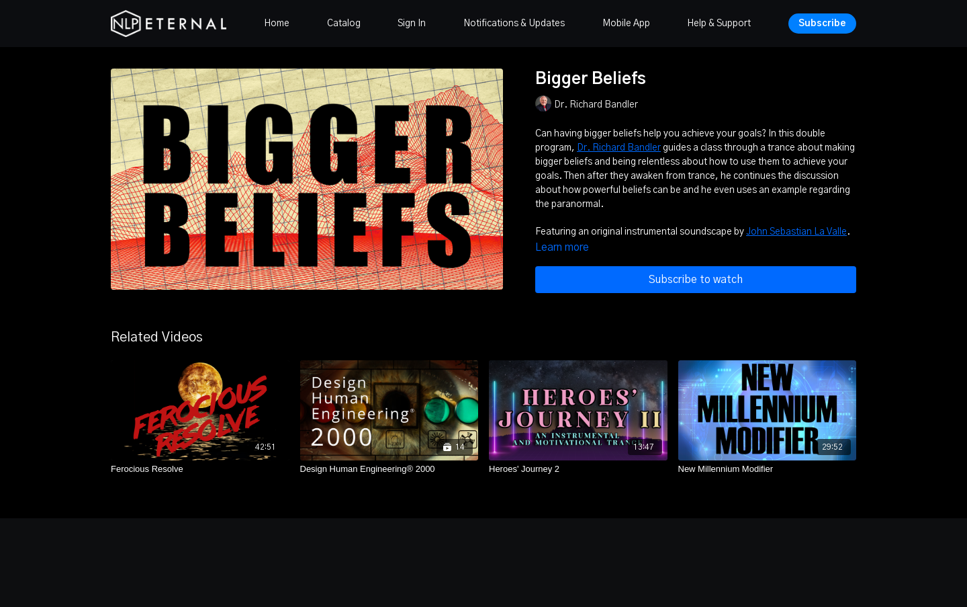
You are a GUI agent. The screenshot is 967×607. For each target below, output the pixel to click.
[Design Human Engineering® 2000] (389, 469)
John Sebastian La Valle (796, 232)
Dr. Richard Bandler (619, 148)
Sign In (412, 23)
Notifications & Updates (514, 23)
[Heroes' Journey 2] (578, 469)
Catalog (344, 23)
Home (276, 23)
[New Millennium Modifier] (767, 469)
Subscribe (822, 23)
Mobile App (626, 23)
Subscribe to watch (696, 279)
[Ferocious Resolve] (200, 469)
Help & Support (719, 23)
